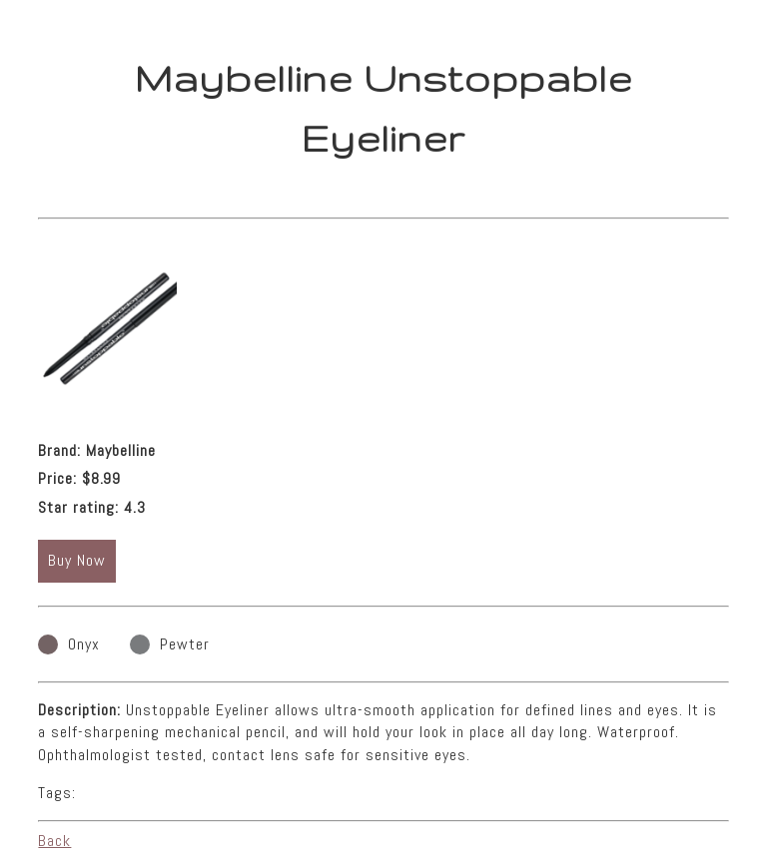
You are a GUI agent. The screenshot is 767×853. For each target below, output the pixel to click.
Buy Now (77, 560)
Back (54, 840)
